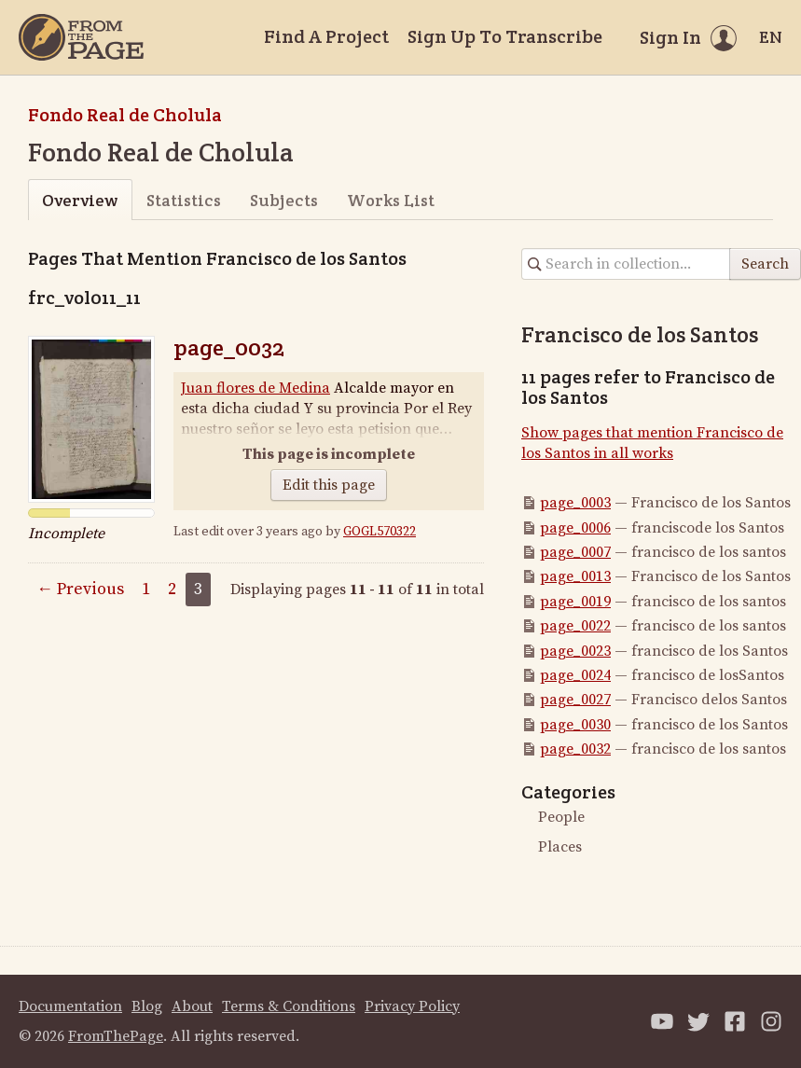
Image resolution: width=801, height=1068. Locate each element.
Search (765, 264)
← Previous (80, 589)
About (192, 1006)
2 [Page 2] (172, 589)
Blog (146, 1006)
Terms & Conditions (288, 1006)
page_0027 (575, 699)
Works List (391, 200)
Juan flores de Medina (255, 388)
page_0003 (575, 502)
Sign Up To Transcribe (504, 36)
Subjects (284, 200)
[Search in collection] (626, 264)
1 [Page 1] (146, 589)
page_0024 (575, 675)
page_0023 (575, 651)
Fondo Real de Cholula (125, 115)
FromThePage (115, 1036)
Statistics (183, 200)
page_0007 (575, 552)
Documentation (70, 1006)
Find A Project (326, 36)
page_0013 (575, 576)
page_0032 (228, 347)
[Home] (81, 37)
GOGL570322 (379, 531)
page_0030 (575, 724)
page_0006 (575, 528)
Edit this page (329, 485)
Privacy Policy (412, 1006)
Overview (79, 200)
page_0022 (575, 626)
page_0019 (575, 601)
